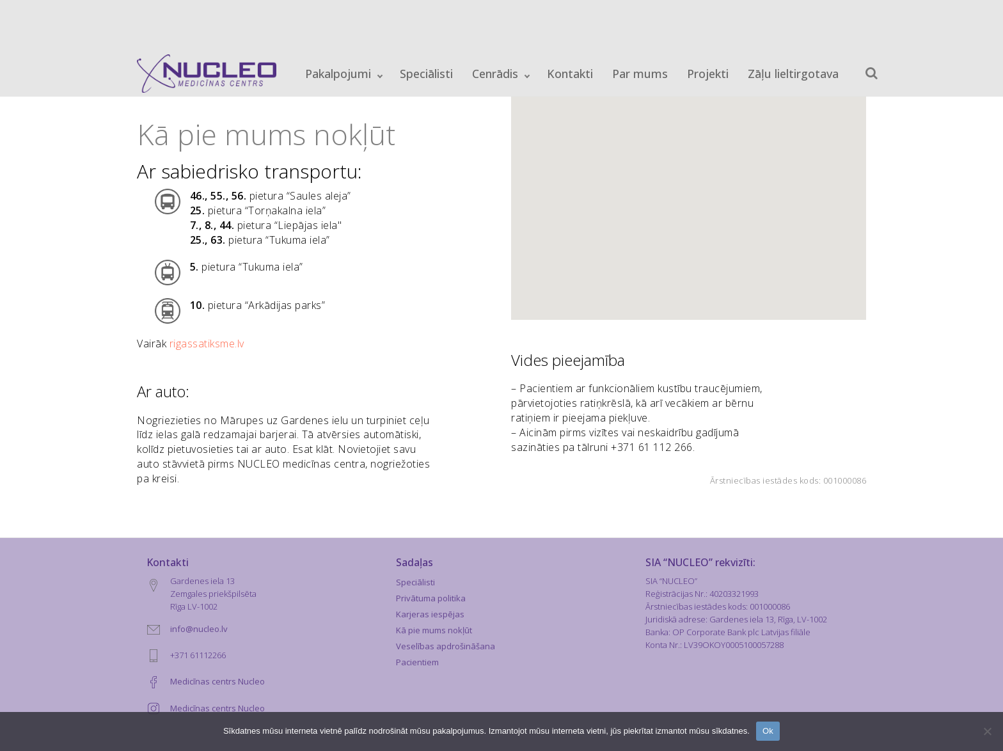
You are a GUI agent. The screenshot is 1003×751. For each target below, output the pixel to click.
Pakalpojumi (338, 73)
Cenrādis (495, 73)
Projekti (708, 73)
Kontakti (570, 73)
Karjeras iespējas (430, 614)
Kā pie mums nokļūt (434, 630)
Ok (767, 731)
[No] (987, 731)
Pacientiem (417, 662)
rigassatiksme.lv (207, 343)
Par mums (640, 73)
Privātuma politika (431, 598)
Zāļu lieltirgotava (793, 73)
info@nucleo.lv (199, 629)
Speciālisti (426, 73)
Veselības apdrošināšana (445, 646)
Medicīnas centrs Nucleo (217, 681)
